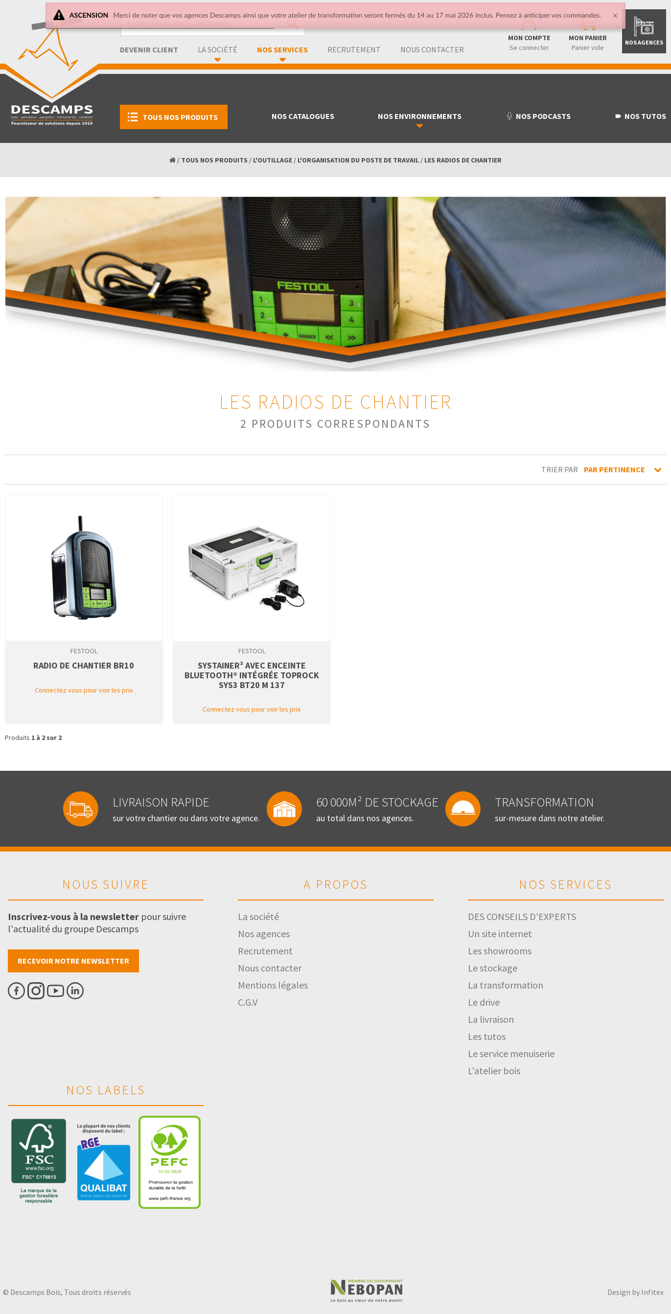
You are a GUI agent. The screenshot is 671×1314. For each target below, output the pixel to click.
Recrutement (354, 49)
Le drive (484, 1002)
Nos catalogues (303, 116)
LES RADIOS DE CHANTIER (463, 160)
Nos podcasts (538, 116)
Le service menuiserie (511, 1053)
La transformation (505, 985)
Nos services (282, 49)
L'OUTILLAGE (272, 160)
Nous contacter (432, 49)
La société (217, 49)
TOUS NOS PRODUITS (214, 160)
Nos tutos (640, 116)
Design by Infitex (635, 1292)
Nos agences (264, 933)
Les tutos (487, 1036)
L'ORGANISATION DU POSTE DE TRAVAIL (358, 160)
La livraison (491, 1019)
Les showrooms (500, 951)
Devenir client (149, 49)
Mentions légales (273, 985)
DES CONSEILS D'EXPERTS (522, 916)
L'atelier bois (494, 1070)
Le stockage (492, 968)
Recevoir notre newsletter (73, 961)
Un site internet (500, 933)
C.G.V (247, 1002)
